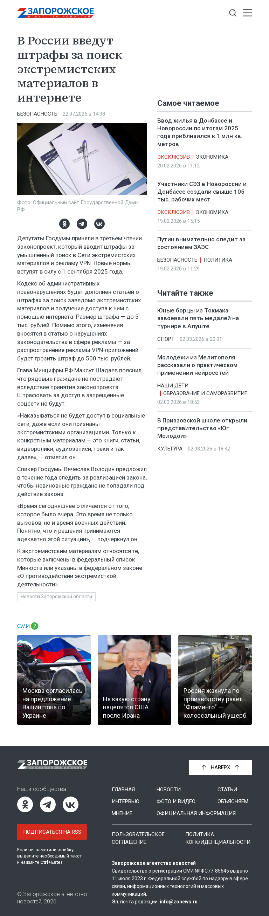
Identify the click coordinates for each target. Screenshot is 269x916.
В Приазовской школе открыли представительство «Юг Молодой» (202, 428)
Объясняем (233, 801)
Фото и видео (176, 801)
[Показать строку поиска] (233, 13)
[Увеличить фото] (82, 158)
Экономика (212, 157)
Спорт (165, 339)
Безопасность (37, 114)
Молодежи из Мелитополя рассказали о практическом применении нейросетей (197, 365)
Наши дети (172, 386)
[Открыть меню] (247, 13)
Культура (169, 449)
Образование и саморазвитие (205, 393)
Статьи (227, 789)
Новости (169, 789)
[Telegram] (82, 224)
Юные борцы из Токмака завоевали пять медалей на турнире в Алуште (198, 318)
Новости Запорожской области (56, 596)
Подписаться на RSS (52, 832)
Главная (123, 789)
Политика (218, 260)
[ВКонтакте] (99, 224)
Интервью (125, 801)
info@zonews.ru (179, 901)
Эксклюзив (173, 157)
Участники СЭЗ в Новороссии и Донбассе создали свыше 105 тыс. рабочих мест (202, 191)
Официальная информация (196, 813)
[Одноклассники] (64, 224)
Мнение (122, 813)
